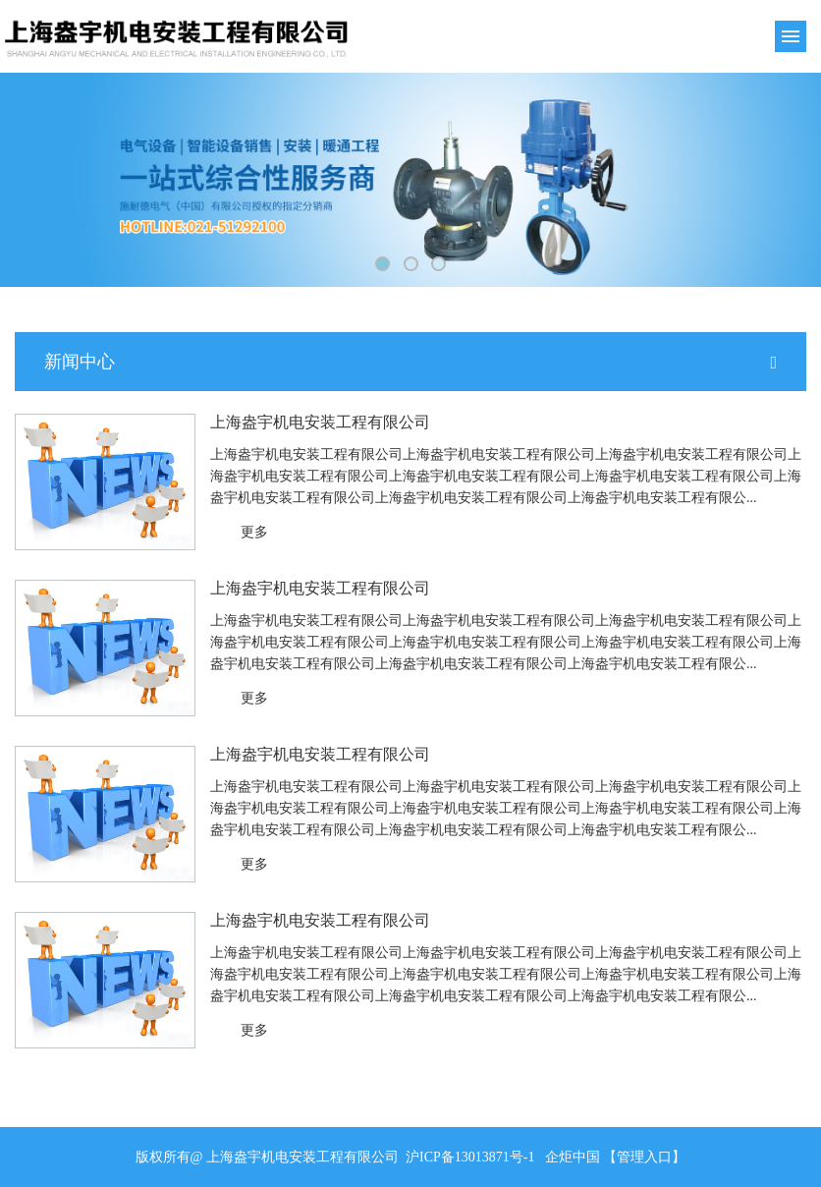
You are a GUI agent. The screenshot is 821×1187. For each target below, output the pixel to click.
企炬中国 (572, 1157)
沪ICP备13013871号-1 (470, 1157)
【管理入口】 (644, 1157)
